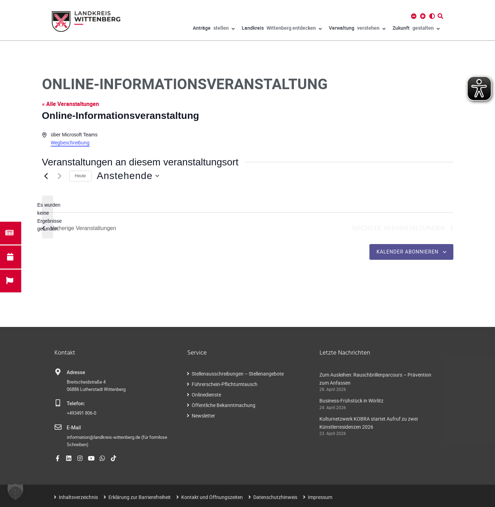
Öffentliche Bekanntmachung (223, 405)
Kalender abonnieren (407, 252)
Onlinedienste (206, 394)
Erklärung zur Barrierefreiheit (139, 497)
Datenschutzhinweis (275, 497)
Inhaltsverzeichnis (78, 497)
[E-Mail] (58, 427)
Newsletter (203, 415)
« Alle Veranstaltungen (70, 104)
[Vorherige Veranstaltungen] (46, 176)
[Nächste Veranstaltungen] (60, 176)
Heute (80, 175)
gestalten (416, 29)
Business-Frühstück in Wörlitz (351, 400)
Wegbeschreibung (70, 142)
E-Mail (74, 428)
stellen (214, 29)
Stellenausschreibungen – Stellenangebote (238, 373)
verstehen (357, 29)
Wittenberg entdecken (282, 29)
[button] (15, 491)
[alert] (47, 216)
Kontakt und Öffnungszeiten (212, 497)
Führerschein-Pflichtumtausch (224, 384)
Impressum (320, 497)
